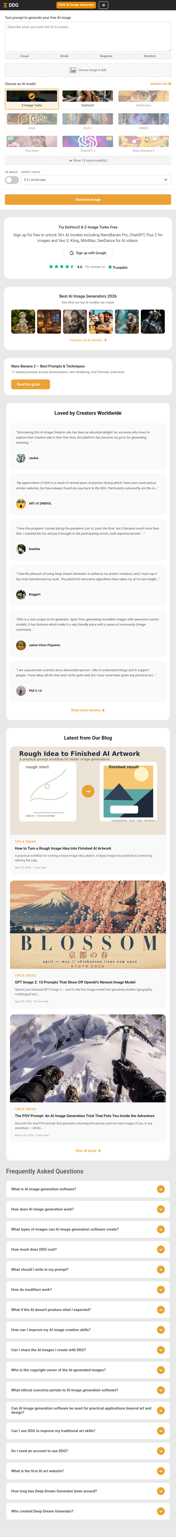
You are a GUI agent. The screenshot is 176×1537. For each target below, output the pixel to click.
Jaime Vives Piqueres (44, 645)
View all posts (88, 1150)
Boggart (35, 594)
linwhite (34, 549)
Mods (64, 56)
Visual (24, 56)
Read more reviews (88, 710)
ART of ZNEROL (40, 503)
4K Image (11, 172)
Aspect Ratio (31, 172)
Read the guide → (30, 384)
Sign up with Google (88, 253)
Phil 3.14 (35, 690)
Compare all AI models (88, 340)
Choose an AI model (20, 84)
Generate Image (88, 200)
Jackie (33, 458)
